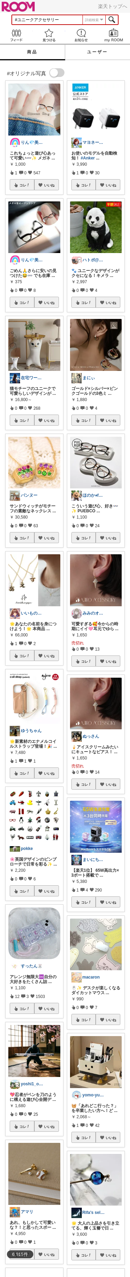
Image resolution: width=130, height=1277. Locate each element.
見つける (49, 35)
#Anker (88, 158)
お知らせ (81, 35)
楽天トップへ (112, 6)
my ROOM (113, 35)
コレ (24, 185)
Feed (16, 35)
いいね (49, 185)
